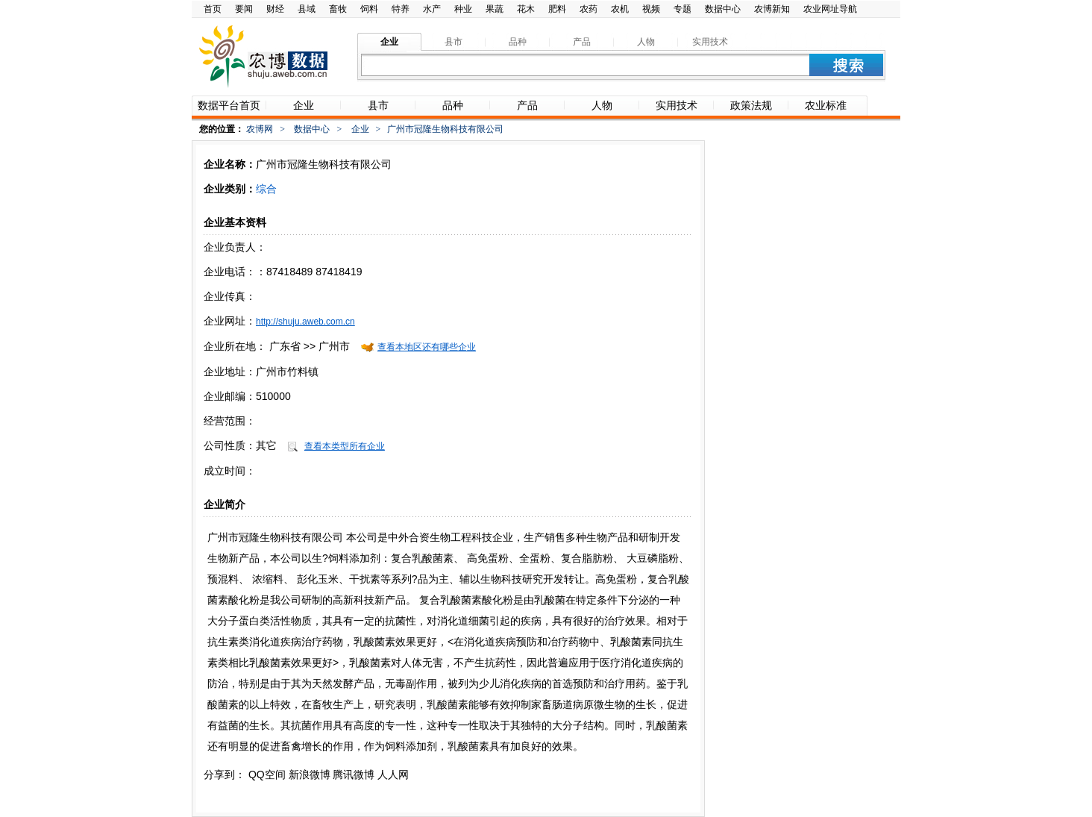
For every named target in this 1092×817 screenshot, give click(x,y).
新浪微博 (309, 774)
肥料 (557, 9)
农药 (588, 9)
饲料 (369, 9)
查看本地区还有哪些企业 (426, 347)
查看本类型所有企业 (344, 446)
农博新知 (772, 9)
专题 (682, 9)
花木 (526, 9)
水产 (432, 9)
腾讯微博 (353, 774)
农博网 (259, 129)
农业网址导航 (830, 9)
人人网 (393, 774)
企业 (360, 129)
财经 (275, 9)
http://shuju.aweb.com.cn (305, 321)
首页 (213, 9)
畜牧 (338, 9)
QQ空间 (267, 774)
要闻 (244, 9)
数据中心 (723, 9)
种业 (463, 9)
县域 (307, 9)
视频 (651, 9)
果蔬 (494, 9)
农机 (620, 9)
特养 (401, 9)
